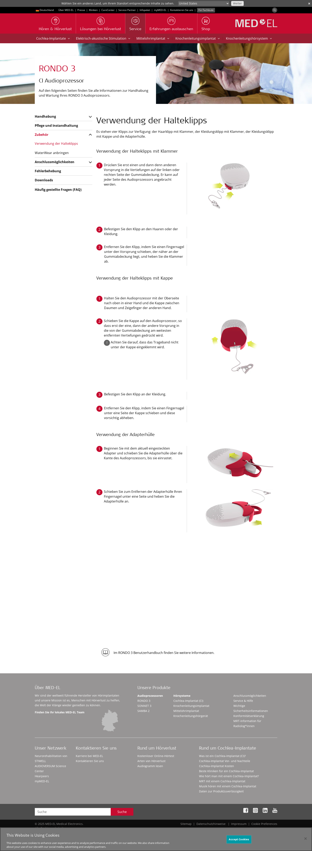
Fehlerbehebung (48, 171)
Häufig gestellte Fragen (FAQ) (58, 189)
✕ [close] (309, 3)
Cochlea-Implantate (53, 38)
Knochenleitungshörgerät (190, 716)
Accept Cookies (239, 841)
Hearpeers (42, 776)
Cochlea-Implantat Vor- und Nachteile (224, 761)
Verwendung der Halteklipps (56, 143)
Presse (81, 10)
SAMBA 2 (143, 711)
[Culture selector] (203, 3)
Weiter (237, 3)
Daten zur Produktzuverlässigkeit (221, 791)
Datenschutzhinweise (211, 824)
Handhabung (45, 116)
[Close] (305, 840)
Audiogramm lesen (150, 766)
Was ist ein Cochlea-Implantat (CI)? (222, 756)
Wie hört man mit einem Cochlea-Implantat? (229, 776)
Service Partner (127, 10)
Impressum (239, 824)
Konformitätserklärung (248, 716)
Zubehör (41, 134)
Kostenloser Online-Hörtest (155, 756)
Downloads (44, 180)
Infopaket (145, 10)
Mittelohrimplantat (152, 38)
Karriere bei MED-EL (89, 756)
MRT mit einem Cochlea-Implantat (222, 781)
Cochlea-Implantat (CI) (188, 701)
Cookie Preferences (264, 824)
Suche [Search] (122, 812)
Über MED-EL (66, 10)
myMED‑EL (160, 10)
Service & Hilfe (243, 701)
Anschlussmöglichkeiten (54, 162)
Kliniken (93, 10)
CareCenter (108, 10)
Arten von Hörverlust (151, 761)
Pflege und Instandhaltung (56, 125)
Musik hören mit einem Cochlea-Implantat (227, 786)
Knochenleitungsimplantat (197, 38)
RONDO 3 (143, 701)
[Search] (274, 10)
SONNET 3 (144, 706)
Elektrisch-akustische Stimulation (103, 38)
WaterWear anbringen (52, 153)
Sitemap (186, 824)
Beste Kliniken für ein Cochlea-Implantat (226, 771)
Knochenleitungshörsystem (249, 38)
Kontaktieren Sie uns (181, 10)
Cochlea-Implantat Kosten (216, 766)
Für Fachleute (206, 10)
